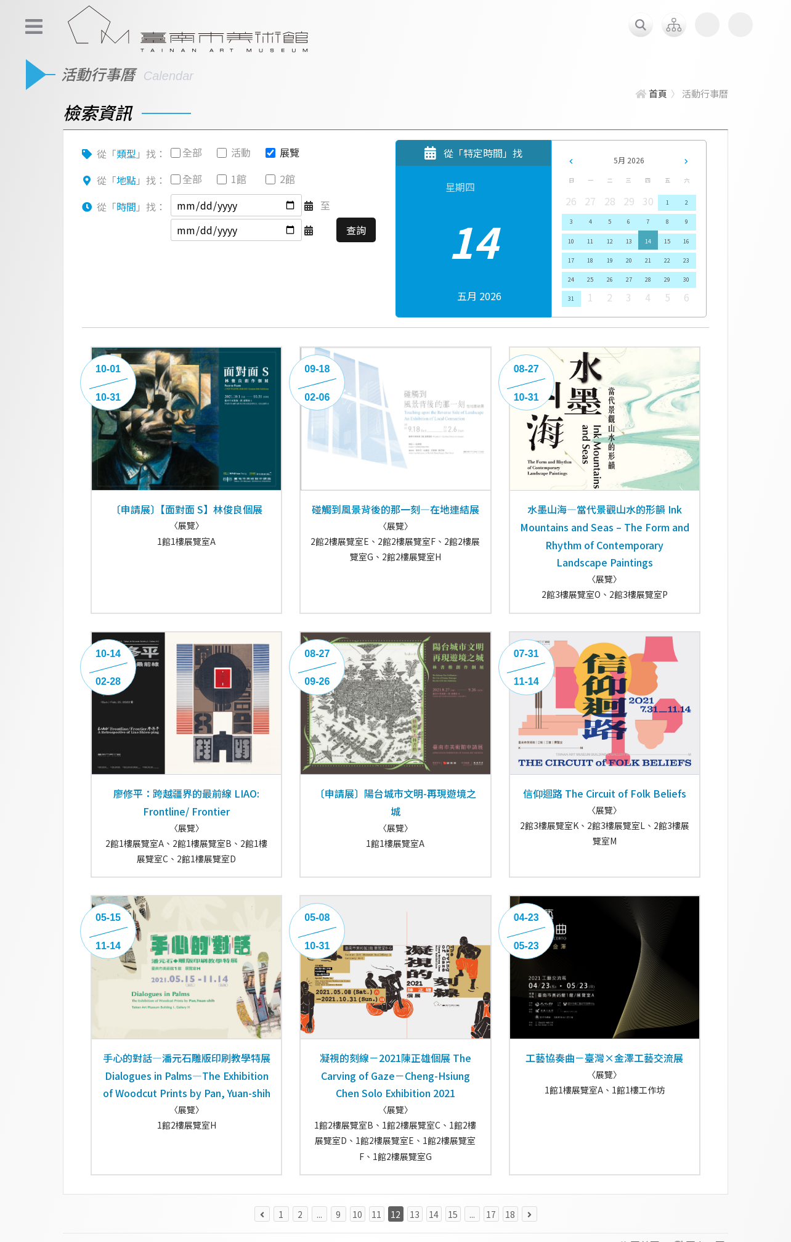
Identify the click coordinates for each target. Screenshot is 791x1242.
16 (686, 241)
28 (648, 280)
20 (629, 260)
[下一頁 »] (529, 1214)
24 (571, 280)
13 (629, 241)
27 (629, 280)
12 (610, 241)
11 (590, 241)
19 (610, 260)
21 (648, 260)
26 (610, 280)
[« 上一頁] (262, 1214)
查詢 (356, 230)
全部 (192, 152)
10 (571, 241)
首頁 (651, 93)
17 (571, 260)
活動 (241, 152)
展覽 (289, 152)
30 (686, 280)
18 (590, 260)
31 (571, 299)
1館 (238, 178)
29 (667, 280)
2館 (287, 178)
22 (667, 260)
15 (667, 241)
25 (590, 280)
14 (648, 241)
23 (686, 260)
